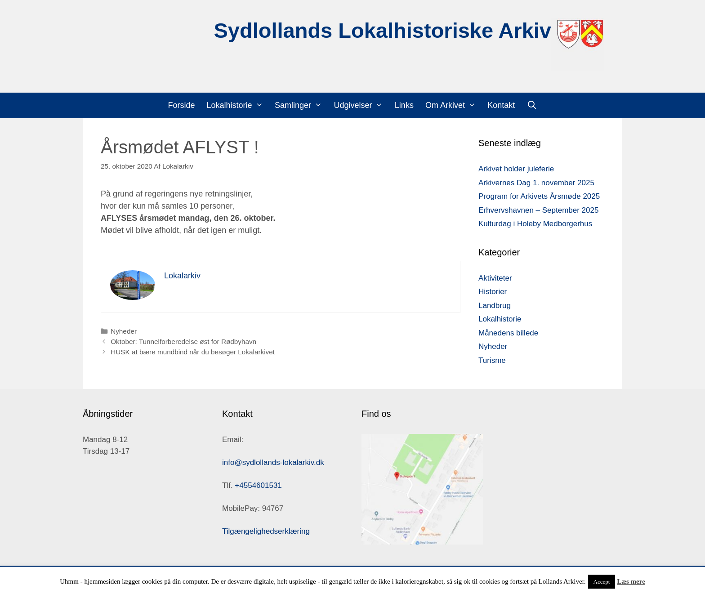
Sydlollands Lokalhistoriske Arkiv (382, 30)
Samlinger (301, 105)
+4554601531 (258, 485)
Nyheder (124, 331)
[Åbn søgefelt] (532, 105)
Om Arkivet (453, 105)
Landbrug (494, 305)
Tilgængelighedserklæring (266, 531)
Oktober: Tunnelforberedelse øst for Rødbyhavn (183, 341)
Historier (492, 291)
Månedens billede (508, 333)
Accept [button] (601, 581)
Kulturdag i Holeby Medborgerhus (535, 223)
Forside (181, 105)
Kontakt (501, 105)
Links (404, 105)
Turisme (492, 360)
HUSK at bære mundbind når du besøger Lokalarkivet (193, 352)
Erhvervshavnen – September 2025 (538, 210)
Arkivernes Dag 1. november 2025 (536, 183)
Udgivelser (361, 105)
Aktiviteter (495, 278)
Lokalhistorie (238, 105)
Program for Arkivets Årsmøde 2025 (539, 196)
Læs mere (631, 581)
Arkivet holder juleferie (516, 169)
